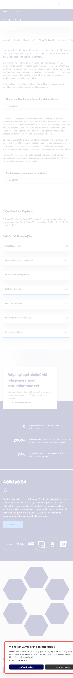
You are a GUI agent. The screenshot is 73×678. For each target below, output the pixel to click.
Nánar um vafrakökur (18, 660)
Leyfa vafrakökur (26, 667)
